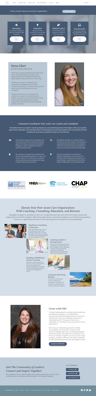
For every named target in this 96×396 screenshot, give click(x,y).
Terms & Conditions (36, 390)
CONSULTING (22, 2)
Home (16, 390)
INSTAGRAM (73, 377)
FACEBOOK (72, 373)
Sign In (86, 2)
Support (27, 390)
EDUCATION (31, 2)
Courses (22, 390)
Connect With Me (58, 344)
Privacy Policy (46, 390)
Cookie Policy (55, 390)
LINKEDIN (72, 369)
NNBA (57, 2)
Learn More (16, 39)
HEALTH (51, 2)
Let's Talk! (69, 11)
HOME (14, 2)
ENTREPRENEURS (42, 2)
